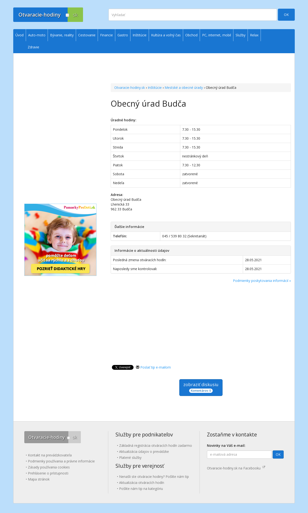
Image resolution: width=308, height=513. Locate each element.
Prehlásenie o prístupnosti (48, 473)
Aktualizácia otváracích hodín (141, 482)
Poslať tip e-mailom (155, 367)
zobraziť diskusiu (200, 387)
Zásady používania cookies (49, 467)
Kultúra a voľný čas (166, 35)
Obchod (191, 35)
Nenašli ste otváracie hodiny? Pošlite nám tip (154, 476)
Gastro (122, 35)
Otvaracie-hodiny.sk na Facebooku (236, 468)
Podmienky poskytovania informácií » (262, 280)
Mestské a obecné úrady (184, 87)
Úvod (19, 35)
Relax (254, 35)
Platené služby (130, 457)
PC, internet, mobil (216, 35)
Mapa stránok (39, 479)
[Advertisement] (201, 63)
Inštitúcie (155, 87)
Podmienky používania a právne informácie (61, 461)
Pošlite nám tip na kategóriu (141, 488)
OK (286, 14)
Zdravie (33, 47)
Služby (240, 35)
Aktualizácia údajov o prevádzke (144, 451)
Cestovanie (87, 35)
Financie (106, 35)
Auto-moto (36, 35)
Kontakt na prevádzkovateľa (50, 455)
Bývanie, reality (62, 35)
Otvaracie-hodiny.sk (129, 87)
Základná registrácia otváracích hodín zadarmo (155, 445)
